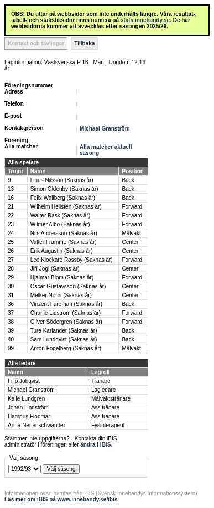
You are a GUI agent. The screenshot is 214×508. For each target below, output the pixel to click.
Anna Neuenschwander (36, 425)
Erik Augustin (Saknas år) (61, 251)
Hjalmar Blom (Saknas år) (61, 277)
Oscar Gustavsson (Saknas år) (68, 286)
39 (11, 331)
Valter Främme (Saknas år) (63, 242)
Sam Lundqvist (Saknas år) (63, 339)
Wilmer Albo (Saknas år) (60, 224)
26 (11, 251)
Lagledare (103, 390)
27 (11, 260)
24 (11, 233)
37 (11, 313)
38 (11, 322)
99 (11, 348)
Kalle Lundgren (26, 399)
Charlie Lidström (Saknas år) (65, 313)
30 (11, 286)
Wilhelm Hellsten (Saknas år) (66, 207)
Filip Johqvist (24, 381)
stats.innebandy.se (145, 20)
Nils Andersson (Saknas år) (63, 233)
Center (130, 242)
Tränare (101, 381)
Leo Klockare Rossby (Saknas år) (71, 260)
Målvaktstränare (111, 399)
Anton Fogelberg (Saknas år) (65, 348)
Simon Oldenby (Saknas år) (64, 189)
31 (11, 295)
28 (11, 269)
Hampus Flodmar (29, 416)
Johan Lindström (28, 408)
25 (11, 242)
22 (11, 215)
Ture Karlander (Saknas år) (63, 331)
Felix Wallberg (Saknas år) (62, 198)
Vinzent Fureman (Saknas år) (66, 304)
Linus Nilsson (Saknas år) (61, 180)
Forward (132, 207)
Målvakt (131, 233)
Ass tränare (105, 408)
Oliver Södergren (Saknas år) (66, 322)
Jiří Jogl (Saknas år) (55, 269)
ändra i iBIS (95, 445)
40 (11, 339)
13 (11, 189)
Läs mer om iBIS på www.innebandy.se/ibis (61, 499)
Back (128, 180)
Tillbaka (84, 43)
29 (11, 277)
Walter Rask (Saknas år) (60, 215)
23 (11, 224)
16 (11, 198)
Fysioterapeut (108, 425)
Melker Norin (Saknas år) (61, 295)
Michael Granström (105, 129)
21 (11, 207)
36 (11, 304)
